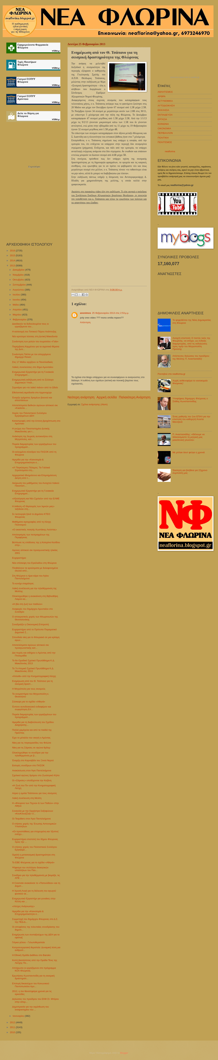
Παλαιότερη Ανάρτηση (134, 397)
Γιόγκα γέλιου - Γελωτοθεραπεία (28, 942)
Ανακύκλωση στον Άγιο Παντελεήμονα (31, 770)
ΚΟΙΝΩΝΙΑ (163, 124)
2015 (13, 255)
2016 (13, 250)
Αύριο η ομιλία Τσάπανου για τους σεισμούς (34, 793)
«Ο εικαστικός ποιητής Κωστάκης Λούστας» (34, 529)
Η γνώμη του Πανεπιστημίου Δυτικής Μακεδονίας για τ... (31, 430)
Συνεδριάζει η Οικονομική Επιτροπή (30, 624)
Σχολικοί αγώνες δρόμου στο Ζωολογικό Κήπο (35, 775)
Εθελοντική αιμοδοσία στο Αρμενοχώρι (32, 392)
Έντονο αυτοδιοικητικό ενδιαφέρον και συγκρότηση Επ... (31, 708)
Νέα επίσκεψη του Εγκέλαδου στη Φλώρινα (34, 563)
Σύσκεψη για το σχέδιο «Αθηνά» (28, 701)
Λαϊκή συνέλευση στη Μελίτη (26, 798)
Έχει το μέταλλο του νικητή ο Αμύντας (31, 737)
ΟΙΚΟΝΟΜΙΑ (164, 128)
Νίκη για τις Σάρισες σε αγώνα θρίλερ (31, 747)
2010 (13, 1032)
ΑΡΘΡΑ (161, 96)
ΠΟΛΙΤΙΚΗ (163, 137)
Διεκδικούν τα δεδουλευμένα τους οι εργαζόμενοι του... (30, 325)
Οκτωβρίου (19, 279)
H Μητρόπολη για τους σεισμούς (28, 688)
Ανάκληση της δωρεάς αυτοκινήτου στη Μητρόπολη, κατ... (32, 437)
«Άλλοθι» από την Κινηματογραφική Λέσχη (34, 676)
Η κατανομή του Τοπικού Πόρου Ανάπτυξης (34, 331)
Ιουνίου (17, 299)
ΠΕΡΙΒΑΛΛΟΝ (165, 133)
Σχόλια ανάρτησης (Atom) (94, 404)
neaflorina (170, 151)
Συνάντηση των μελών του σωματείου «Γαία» (35, 341)
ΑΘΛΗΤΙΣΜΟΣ (165, 92)
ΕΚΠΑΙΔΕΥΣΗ (165, 114)
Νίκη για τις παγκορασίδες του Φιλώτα (31, 742)
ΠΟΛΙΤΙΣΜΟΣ (165, 142)
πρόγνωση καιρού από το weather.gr (184, 77)
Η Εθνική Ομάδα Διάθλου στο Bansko (31, 955)
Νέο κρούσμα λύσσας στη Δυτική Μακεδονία (34, 336)
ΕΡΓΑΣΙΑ (162, 119)
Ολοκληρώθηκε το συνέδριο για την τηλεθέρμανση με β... (30, 754)
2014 (13, 260)
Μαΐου (16, 304)
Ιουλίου (17, 294)
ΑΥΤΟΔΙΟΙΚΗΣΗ (166, 105)
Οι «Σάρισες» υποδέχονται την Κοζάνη (31, 780)
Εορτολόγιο (34, 166)
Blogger (124, 1053)
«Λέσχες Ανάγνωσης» (23, 906)
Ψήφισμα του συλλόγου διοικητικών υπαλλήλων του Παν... (30, 869)
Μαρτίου (17, 314)
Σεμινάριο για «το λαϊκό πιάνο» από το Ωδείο (35, 387)
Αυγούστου (19, 289)
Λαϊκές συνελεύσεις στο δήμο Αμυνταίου (32, 367)
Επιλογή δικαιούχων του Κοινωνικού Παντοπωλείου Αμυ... (30, 985)
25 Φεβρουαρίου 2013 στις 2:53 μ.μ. (110, 313)
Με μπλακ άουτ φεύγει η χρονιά (188, 452)
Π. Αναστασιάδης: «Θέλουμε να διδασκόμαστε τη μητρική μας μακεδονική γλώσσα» (188, 437)
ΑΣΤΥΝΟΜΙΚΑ (165, 101)
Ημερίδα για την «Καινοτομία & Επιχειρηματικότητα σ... (28, 461)
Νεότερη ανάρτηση (81, 397)
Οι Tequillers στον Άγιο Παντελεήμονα (31, 818)
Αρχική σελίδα (107, 397)
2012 (13, 1022)
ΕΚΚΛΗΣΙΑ (163, 110)
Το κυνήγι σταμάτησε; (23, 583)
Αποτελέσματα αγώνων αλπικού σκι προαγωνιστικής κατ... (30, 646)
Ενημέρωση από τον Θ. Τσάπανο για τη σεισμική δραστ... (32, 682)
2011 (13, 1027)
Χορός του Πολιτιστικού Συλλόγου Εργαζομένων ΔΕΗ (29, 414)
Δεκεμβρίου (19, 269)
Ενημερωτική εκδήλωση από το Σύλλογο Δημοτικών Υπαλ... (33, 381)
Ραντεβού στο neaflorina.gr (171, 374)
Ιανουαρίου (19, 1016)
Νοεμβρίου (18, 274)
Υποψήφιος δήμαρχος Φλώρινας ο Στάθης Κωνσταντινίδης (190, 400)
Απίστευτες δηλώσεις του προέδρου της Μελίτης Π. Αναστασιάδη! (190, 357)
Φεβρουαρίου (20, 319)
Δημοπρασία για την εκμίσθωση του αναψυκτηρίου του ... (30, 1008)
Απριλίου (18, 309)
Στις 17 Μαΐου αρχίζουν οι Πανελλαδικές (32, 362)
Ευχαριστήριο (19, 558)
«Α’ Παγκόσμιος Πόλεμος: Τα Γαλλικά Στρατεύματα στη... (31, 469)
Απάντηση (85, 322)
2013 (13, 265)
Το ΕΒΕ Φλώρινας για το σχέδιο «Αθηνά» (33, 862)
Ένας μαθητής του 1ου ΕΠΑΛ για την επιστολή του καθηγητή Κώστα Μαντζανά (191, 419)
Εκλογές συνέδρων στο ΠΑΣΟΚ (28, 765)
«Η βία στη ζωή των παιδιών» (27, 604)
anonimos (85, 313)
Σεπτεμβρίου (19, 284)
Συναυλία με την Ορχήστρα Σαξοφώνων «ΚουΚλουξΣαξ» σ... (32, 812)
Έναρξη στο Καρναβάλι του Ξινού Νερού (33, 760)
